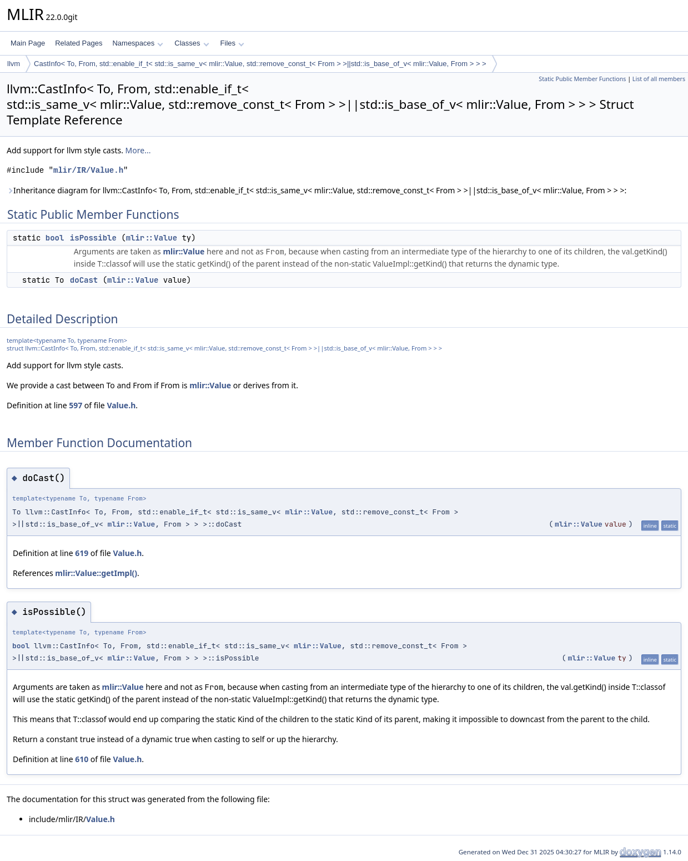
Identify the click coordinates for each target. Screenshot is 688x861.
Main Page (28, 43)
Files (232, 43)
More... (138, 150)
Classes (191, 43)
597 (75, 405)
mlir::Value (151, 238)
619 (81, 553)
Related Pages (78, 43)
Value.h (121, 405)
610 (81, 759)
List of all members (658, 79)
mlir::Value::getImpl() (96, 573)
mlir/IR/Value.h (88, 170)
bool (55, 238)
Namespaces (137, 43)
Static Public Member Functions (582, 79)
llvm (13, 63)
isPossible (93, 238)
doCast (84, 280)
